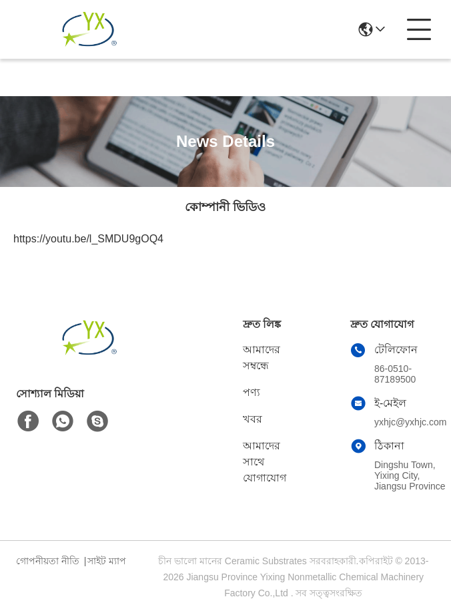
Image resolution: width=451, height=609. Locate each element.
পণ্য (251, 392)
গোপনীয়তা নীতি (47, 561)
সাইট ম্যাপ (106, 561)
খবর (252, 419)
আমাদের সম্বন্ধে (261, 357)
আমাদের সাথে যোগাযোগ (264, 461)
